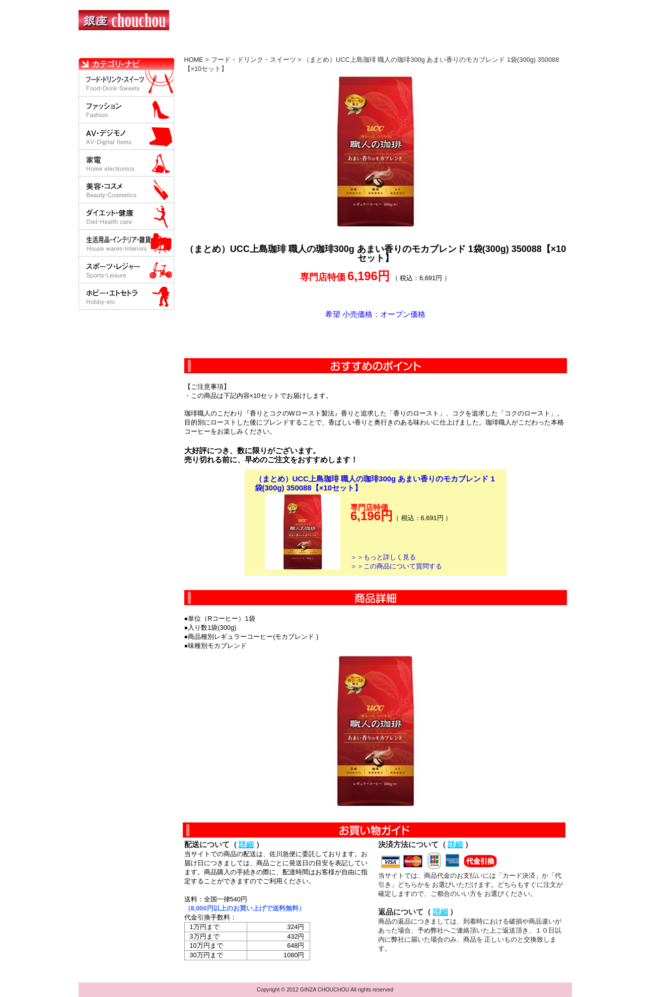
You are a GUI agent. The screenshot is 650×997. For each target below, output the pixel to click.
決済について (253, 47)
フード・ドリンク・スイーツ (253, 59)
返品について (385, 47)
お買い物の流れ (183, 47)
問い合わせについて (451, 47)
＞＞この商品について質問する (396, 566)
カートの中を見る (519, 47)
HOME (123, 47)
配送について (319, 47)
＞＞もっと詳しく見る (383, 557)
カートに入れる (375, 338)
